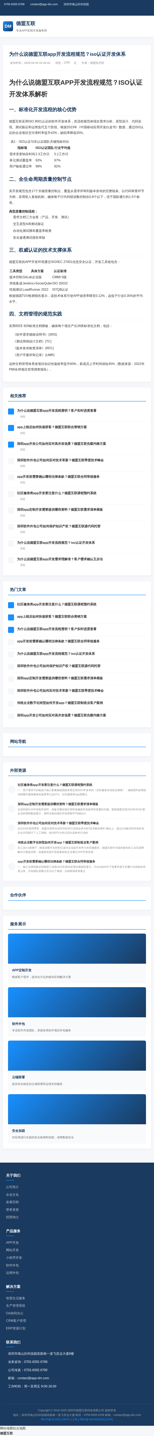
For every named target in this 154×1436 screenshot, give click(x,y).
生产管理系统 (15, 1305)
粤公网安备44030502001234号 (93, 1419)
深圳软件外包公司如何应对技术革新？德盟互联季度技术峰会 (60, 460)
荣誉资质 (12, 1209)
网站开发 (12, 1250)
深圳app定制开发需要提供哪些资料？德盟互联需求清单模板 (60, 509)
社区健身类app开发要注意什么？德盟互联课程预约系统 (56, 493)
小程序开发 (14, 1257)
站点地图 (19, 1428)
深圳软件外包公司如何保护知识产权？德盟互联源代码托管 (58, 526)
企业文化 (12, 1194)
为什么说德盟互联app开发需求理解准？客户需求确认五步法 (60, 559)
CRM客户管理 (16, 1320)
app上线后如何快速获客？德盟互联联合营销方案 (52, 427)
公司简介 (12, 1187)
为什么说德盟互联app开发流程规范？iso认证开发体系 (56, 542)
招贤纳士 (12, 1217)
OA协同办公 (14, 1313)
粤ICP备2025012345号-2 (56, 1419)
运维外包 (12, 1272)
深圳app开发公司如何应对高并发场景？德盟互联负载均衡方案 (61, 443)
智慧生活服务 (15, 1298)
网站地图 (6, 1428)
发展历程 (12, 1202)
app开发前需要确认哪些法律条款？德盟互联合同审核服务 (58, 476)
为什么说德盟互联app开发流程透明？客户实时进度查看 (56, 410)
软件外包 (12, 1265)
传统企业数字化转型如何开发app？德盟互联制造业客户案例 (60, 703)
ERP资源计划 (15, 1328)
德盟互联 (6, 1433)
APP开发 (12, 1242)
